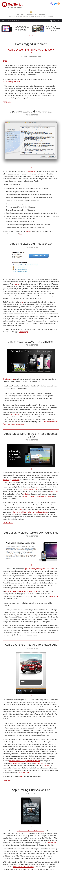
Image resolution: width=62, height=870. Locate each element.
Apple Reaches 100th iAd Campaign (31, 341)
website (26, 494)
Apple (5, 61)
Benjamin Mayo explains (11, 82)
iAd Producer (32, 171)
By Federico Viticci (31, 115)
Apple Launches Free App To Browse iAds (31, 644)
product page (23, 332)
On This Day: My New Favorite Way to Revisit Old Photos (53, 28)
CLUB (3, 20)
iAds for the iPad (23, 773)
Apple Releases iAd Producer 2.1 (31, 111)
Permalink (7, 102)
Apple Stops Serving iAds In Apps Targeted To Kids (31, 435)
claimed (46, 765)
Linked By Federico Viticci (31, 56)
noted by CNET (52, 843)
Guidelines (54, 596)
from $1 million (14, 414)
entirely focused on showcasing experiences (38, 496)
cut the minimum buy (30, 489)
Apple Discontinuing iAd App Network (31, 49)
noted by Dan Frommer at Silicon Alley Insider (21, 591)
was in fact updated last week (23, 867)
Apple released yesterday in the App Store (39, 569)
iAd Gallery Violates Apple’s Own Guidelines (31, 532)
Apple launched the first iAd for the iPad (30, 831)
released (29, 231)
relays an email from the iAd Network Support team (30, 512)
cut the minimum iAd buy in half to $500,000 (24, 761)
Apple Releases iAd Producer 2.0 (31, 243)
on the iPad (54, 492)
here (20, 234)
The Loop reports (9, 379)
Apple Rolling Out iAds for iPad (31, 790)
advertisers (15, 480)
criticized (6, 480)
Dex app (21, 510)
